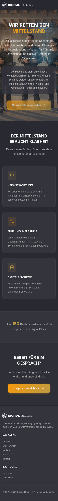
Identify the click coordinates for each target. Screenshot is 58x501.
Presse (5, 454)
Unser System (9, 446)
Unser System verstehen (29, 105)
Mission (6, 441)
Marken (6, 450)
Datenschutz (8, 477)
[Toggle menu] (52, 5)
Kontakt (6, 459)
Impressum (7, 473)
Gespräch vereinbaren (29, 388)
